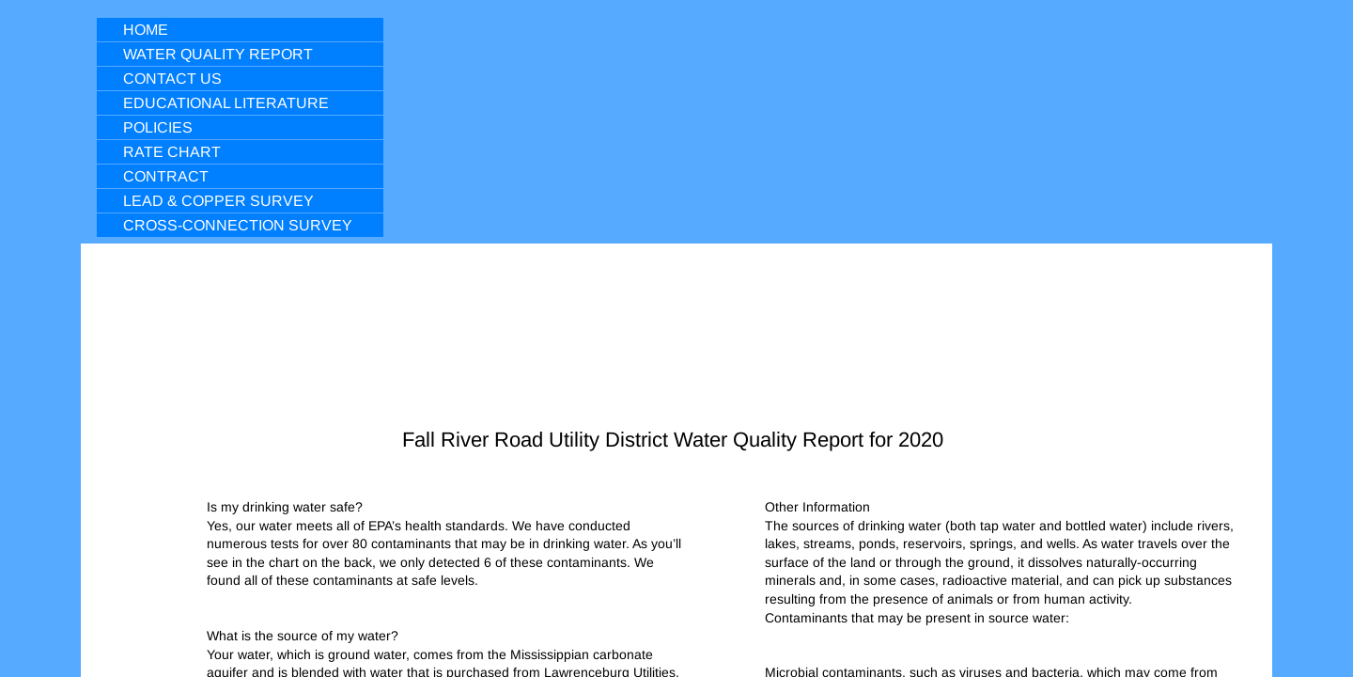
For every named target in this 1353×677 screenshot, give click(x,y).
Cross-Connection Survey (237, 225)
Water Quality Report (218, 54)
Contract (166, 176)
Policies (158, 127)
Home (145, 30)
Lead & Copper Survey (218, 201)
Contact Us (172, 79)
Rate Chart (172, 152)
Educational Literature (226, 103)
